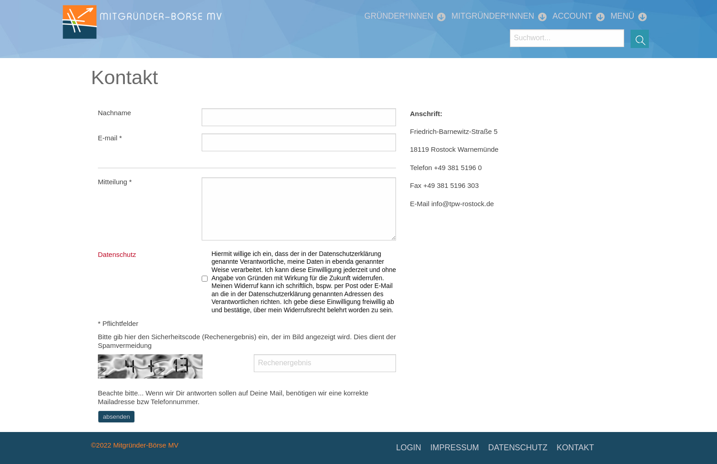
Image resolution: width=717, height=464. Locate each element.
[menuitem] (400, 16)
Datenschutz (117, 254)
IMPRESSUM (454, 447)
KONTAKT (575, 447)
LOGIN (408, 447)
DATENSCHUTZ (518, 447)
